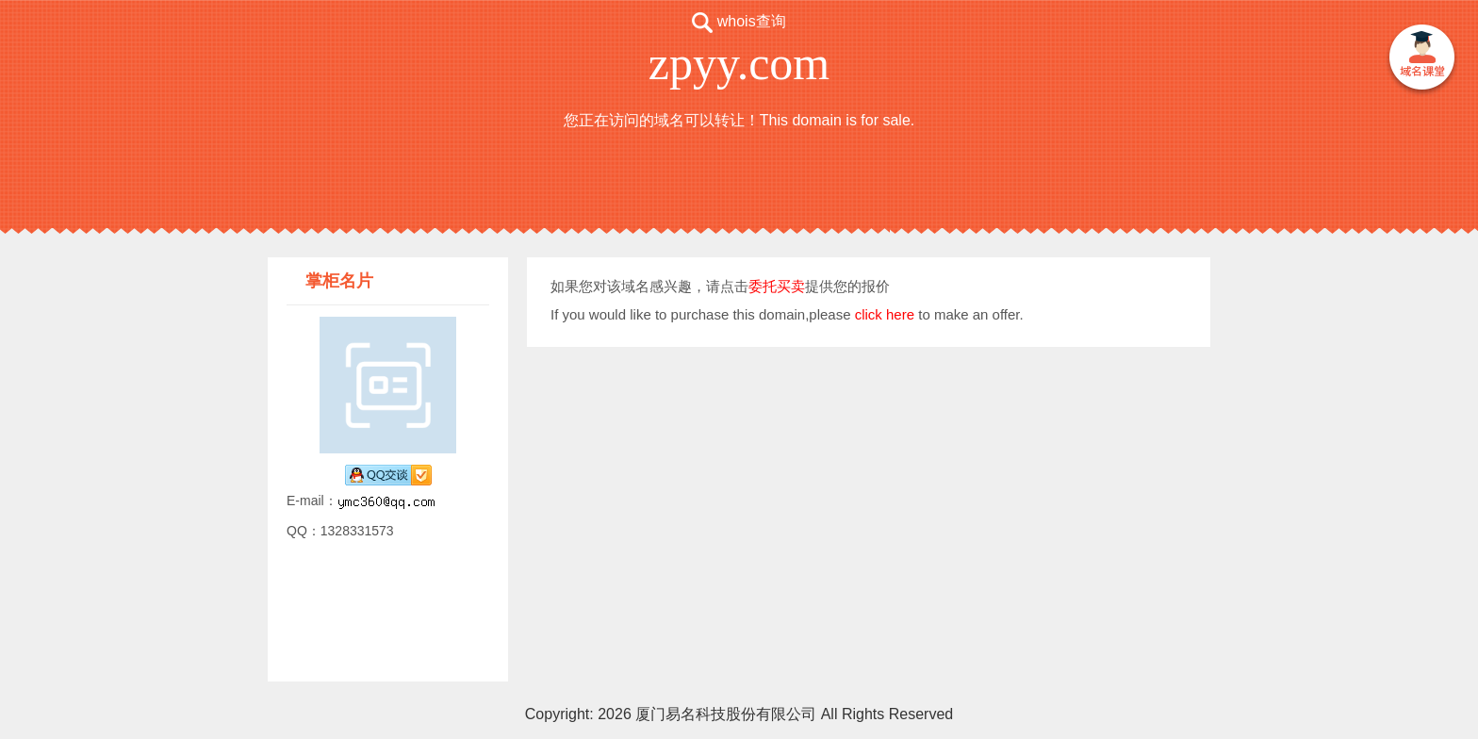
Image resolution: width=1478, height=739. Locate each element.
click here (884, 314)
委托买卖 (776, 286)
